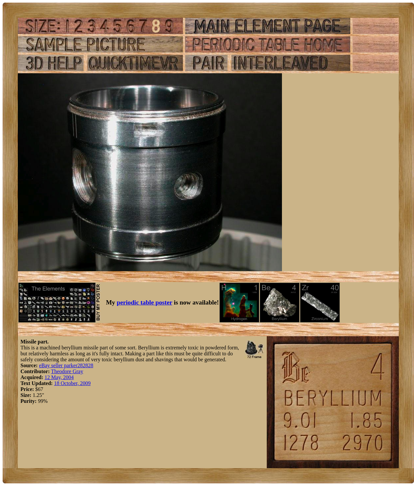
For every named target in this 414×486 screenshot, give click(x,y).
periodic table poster (144, 302)
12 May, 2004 (59, 377)
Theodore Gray (67, 371)
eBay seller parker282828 (66, 365)
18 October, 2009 (72, 383)
